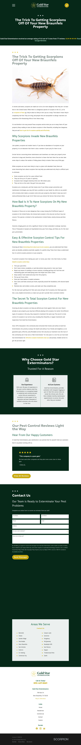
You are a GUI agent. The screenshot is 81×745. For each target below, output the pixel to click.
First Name (15, 515)
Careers (40, 663)
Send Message (20, 557)
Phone (14, 520)
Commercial (40, 657)
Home (40, 650)
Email (43, 520)
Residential (40, 654)
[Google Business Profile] (44, 672)
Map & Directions (40, 642)
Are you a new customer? (19, 531)
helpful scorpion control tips (20, 262)
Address (15, 526)
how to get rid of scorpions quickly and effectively (34, 130)
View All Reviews (21, 476)
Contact (40, 660)
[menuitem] (14, 685)
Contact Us (40, 571)
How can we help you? (18, 536)
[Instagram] (40, 672)
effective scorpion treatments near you (37, 338)
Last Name (44, 515)
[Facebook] (37, 672)
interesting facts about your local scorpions (36, 247)
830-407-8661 (40, 626)
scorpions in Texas (19, 112)
